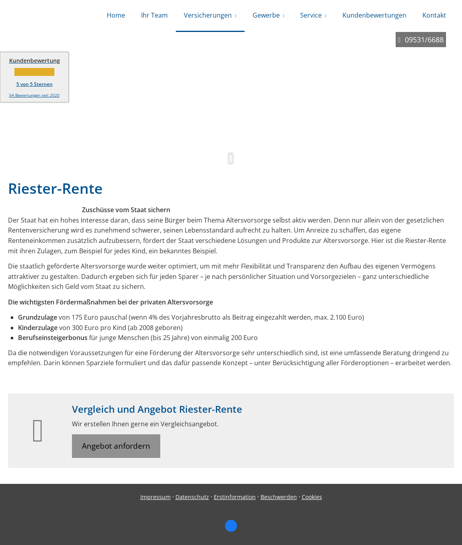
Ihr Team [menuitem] (154, 15)
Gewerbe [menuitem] (266, 15)
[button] (231, 162)
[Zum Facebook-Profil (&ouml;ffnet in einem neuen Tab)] (231, 526)
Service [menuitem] (311, 15)
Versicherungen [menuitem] (208, 15)
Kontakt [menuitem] (434, 15)
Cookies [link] (312, 497)
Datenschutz (192, 497)
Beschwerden (279, 497)
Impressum (155, 497)
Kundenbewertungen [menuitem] (374, 15)
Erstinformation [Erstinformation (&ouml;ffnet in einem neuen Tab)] (235, 497)
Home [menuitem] (116, 15)
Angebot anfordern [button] (116, 446)
